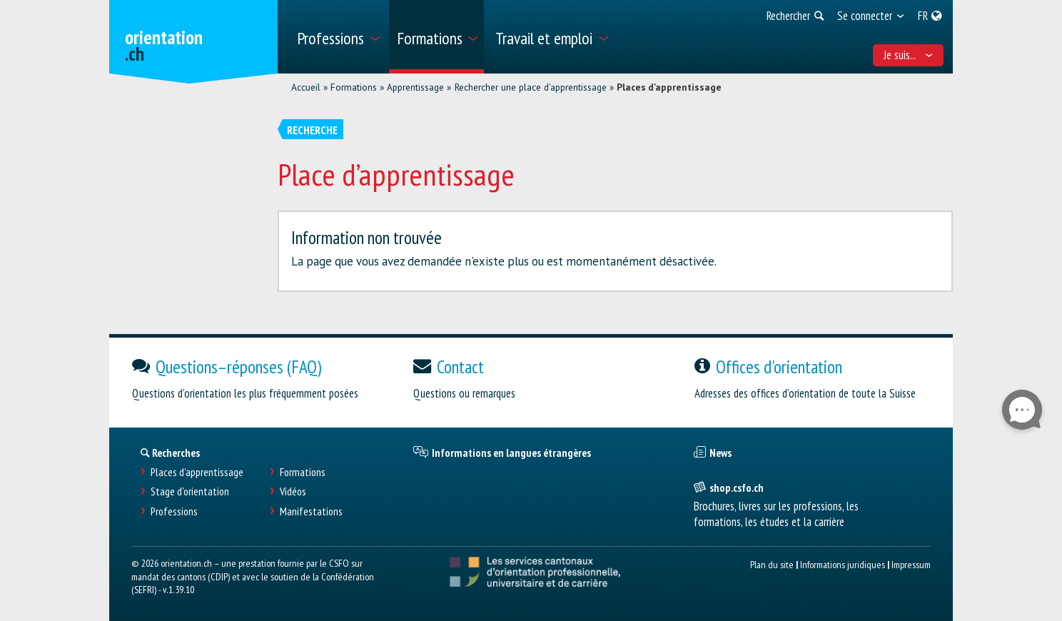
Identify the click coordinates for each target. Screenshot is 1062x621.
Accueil (305, 87)
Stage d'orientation (190, 491)
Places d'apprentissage (669, 87)
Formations (353, 87)
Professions (174, 511)
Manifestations (311, 511)
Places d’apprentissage (197, 472)
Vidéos (293, 491)
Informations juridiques (842, 564)
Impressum (911, 564)
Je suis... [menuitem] (909, 55)
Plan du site (772, 564)
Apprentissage (415, 87)
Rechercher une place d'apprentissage (531, 87)
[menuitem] (338, 37)
